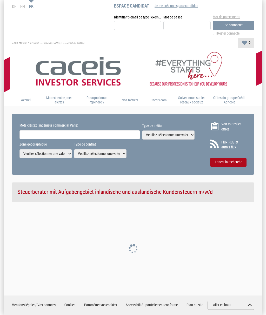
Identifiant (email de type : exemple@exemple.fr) (137, 17)
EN (22, 6)
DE (14, 6)
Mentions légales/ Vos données (34, 305)
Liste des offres (51, 43)
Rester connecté (228, 33)
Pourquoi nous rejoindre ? (97, 100)
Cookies (69, 305)
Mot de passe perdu (226, 17)
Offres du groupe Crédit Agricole (229, 100)
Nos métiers (130, 100)
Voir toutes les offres (231, 127)
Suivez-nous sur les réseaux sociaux (191, 100)
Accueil (34, 43)
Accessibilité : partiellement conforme (152, 305)
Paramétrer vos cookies (100, 305)
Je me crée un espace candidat (176, 6)
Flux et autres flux (229, 145)
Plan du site (195, 305)
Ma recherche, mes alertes (59, 100)
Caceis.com (159, 100)
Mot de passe (172, 17)
